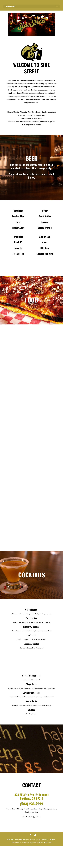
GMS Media (52, 839)
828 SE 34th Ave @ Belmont (31, 794)
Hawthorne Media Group (44, 842)
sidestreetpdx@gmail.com (31, 817)
